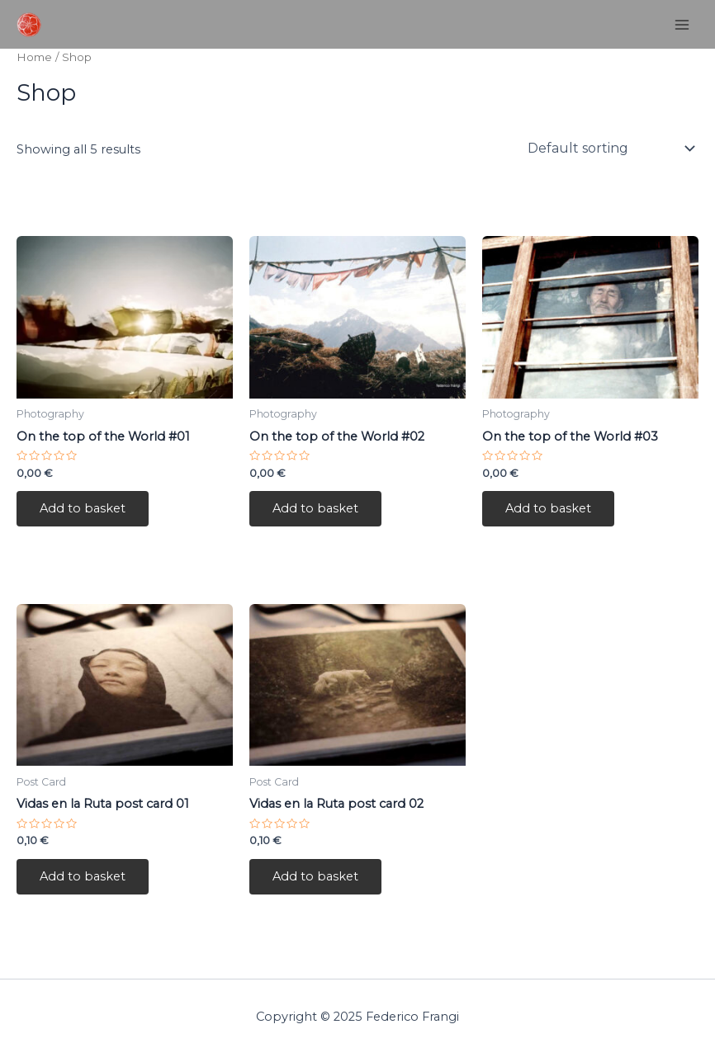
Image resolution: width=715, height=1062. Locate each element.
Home (34, 57)
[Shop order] (609, 148)
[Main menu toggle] (681, 23)
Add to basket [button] (82, 508)
